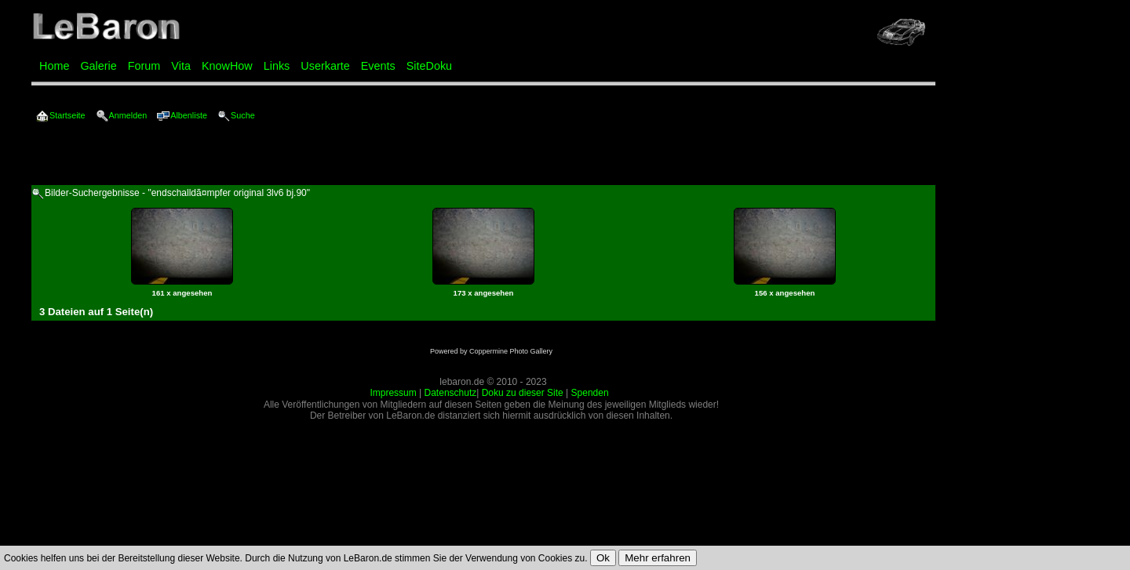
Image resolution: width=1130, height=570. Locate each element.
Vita (181, 66)
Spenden (590, 392)
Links (277, 66)
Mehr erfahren (658, 558)
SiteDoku (429, 66)
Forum (144, 66)
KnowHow (227, 66)
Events (378, 66)
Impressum (393, 392)
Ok (603, 558)
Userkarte (325, 66)
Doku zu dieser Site (522, 392)
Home (54, 66)
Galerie (98, 66)
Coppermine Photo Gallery (510, 351)
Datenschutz (451, 392)
